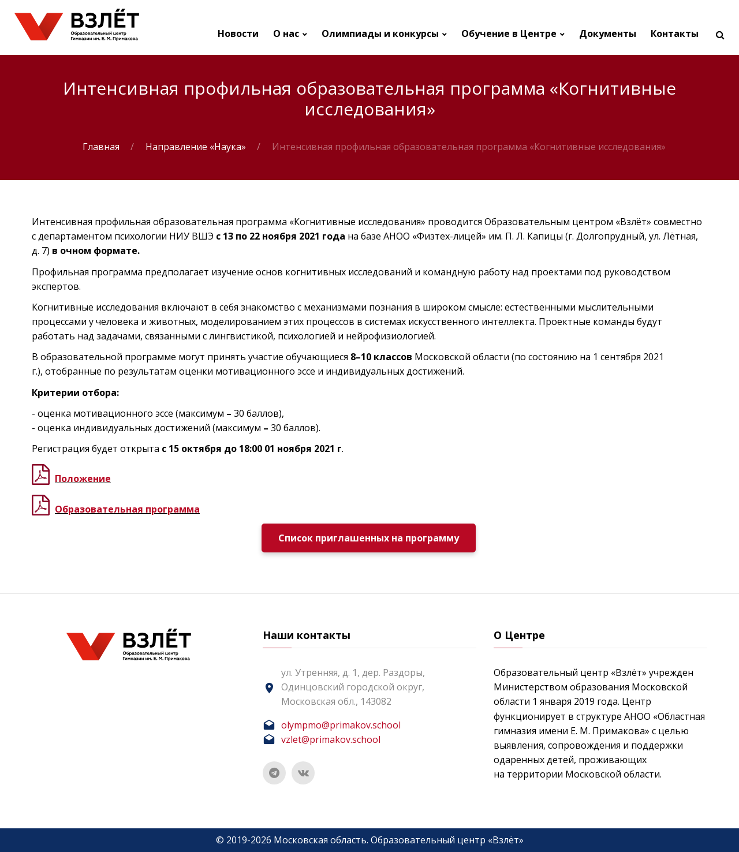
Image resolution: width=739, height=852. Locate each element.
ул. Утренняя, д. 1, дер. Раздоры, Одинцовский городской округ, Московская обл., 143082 (353, 687)
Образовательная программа (127, 509)
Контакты (675, 33)
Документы (607, 33)
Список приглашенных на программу (368, 538)
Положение (83, 478)
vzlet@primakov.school (330, 739)
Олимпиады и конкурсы (380, 33)
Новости (238, 33)
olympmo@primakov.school (341, 725)
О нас (286, 33)
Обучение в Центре (509, 33)
